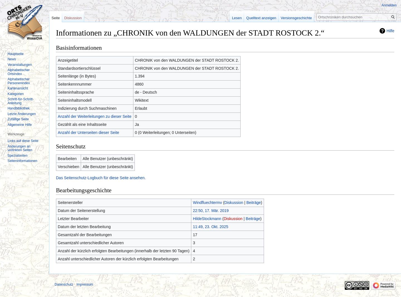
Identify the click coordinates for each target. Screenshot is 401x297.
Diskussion (233, 202)
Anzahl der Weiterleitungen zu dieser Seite (94, 116)
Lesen (237, 18)
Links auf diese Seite (23, 141)
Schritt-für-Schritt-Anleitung (21, 101)
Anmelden (389, 5)
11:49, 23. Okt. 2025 (210, 226)
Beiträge (253, 202)
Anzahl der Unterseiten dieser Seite (88, 132)
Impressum (85, 284)
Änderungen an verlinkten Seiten (20, 148)
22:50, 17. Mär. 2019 (211, 210)
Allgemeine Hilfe (20, 125)
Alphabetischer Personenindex (19, 81)
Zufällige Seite (18, 119)
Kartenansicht (18, 88)
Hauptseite (15, 54)
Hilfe (390, 31)
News (12, 59)
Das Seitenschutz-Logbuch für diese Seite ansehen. (101, 178)
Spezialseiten (17, 156)
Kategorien (16, 94)
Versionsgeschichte (296, 18)
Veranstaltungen (20, 65)
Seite (56, 18)
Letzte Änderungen (22, 114)
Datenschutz (64, 284)
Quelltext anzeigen (261, 18)
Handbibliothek (19, 108)
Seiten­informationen (22, 161)
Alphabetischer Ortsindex (19, 72)
